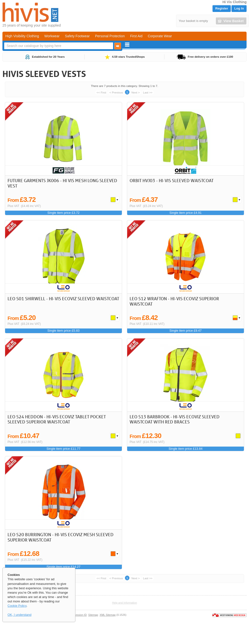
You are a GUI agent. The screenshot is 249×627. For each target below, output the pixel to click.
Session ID (80, 614)
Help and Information (124, 602)
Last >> (147, 92)
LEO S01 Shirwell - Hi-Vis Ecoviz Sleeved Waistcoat (63, 298)
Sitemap (93, 614)
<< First (101, 92)
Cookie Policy (17, 606)
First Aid (136, 36)
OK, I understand (19, 615)
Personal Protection (110, 36)
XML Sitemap (108, 614)
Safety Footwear (77, 36)
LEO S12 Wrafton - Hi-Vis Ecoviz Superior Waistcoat (174, 301)
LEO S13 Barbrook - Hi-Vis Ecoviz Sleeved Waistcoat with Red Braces (175, 419)
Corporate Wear (160, 36)
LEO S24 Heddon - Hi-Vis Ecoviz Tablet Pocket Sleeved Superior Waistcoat (57, 419)
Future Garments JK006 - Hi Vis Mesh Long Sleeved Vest (62, 183)
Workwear (52, 36)
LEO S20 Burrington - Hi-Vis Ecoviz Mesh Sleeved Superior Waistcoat (61, 537)
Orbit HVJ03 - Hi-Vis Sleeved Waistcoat (171, 180)
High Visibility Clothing (22, 36)
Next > (136, 92)
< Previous (116, 92)
